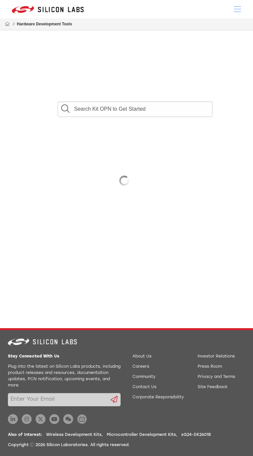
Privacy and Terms (216, 377)
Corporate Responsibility (158, 397)
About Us (142, 356)
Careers (140, 367)
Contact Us (144, 387)
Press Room (210, 367)
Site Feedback (213, 387)
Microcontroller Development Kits (141, 435)
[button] (65, 107)
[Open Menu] (237, 8)
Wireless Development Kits (73, 435)
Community (143, 377)
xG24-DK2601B (196, 435)
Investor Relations (216, 356)
